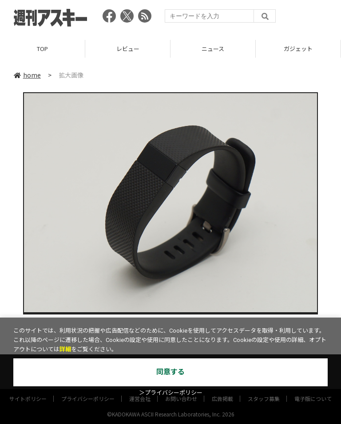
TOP (42, 48)
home (27, 75)
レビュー (127, 48)
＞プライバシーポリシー (170, 392)
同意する (170, 372)
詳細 (65, 349)
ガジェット (298, 48)
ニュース (213, 48)
